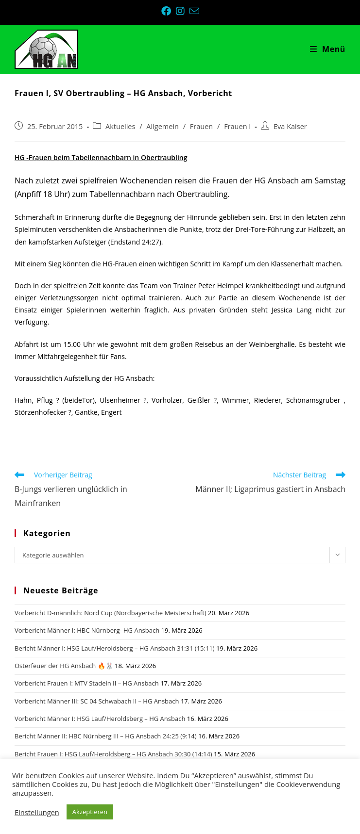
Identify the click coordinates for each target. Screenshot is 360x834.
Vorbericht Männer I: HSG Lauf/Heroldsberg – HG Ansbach (100, 718)
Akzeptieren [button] (89, 811)
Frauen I (237, 126)
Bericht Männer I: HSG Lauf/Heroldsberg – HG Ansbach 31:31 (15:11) (115, 648)
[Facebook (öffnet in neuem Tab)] (168, 11)
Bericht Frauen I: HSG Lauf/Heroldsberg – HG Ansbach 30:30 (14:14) (113, 754)
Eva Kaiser (290, 126)
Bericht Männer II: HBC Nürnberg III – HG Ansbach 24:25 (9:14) (106, 736)
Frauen (201, 126)
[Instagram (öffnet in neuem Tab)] (182, 11)
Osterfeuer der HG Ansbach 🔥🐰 (64, 665)
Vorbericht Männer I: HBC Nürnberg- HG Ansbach (87, 630)
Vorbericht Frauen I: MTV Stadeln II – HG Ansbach (87, 683)
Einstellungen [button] (37, 812)
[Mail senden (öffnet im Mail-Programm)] (194, 11)
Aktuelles (120, 126)
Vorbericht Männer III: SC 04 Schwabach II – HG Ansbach (97, 701)
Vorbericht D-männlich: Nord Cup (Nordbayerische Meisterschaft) (110, 612)
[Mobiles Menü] (327, 49)
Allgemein (162, 126)
